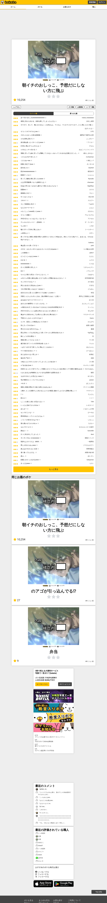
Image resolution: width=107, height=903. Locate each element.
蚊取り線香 (90, 325)
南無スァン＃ (89, 438)
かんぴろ (91, 322)
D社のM (91, 197)
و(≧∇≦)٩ (91, 332)
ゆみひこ (40, 842)
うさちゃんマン (88, 267)
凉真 (92, 358)
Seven (39, 855)
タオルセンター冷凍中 (86, 427)
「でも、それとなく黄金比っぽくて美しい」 (51, 823)
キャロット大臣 (88, 365)
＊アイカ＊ (90, 142)
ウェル (91, 343)
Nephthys (90, 186)
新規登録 (92, 2)
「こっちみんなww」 (43, 797)
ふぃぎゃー (90, 139)
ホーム (13, 7)
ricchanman (90, 157)
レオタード (90, 405)
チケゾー (40, 852)
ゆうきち (91, 376)
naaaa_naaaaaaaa (88, 117)
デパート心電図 (88, 387)
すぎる (91, 285)
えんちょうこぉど (88, 303)
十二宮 (91, 340)
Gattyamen (90, 460)
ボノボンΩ (90, 164)
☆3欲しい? (90, 160)
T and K (91, 204)
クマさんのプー (88, 445)
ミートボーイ (89, 229)
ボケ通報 (71, 107)
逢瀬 (92, 329)
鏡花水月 (91, 171)
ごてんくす (90, 271)
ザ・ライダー (89, 222)
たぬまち (91, 274)
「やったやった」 (42, 813)
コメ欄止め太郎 (88, 249)
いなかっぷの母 (88, 409)
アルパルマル (89, 215)
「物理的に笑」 (42, 789)
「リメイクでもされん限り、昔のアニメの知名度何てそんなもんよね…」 (53, 793)
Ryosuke (91, 179)
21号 (92, 131)
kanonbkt (91, 431)
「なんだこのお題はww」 (45, 800)
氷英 (38, 836)
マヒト (91, 193)
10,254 (19, 99)
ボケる (40, 7)
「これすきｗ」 (42, 810)
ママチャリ (90, 391)
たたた (91, 256)
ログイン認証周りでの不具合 (53, 749)
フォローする (42, 874)
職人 (94, 7)
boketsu (91, 242)
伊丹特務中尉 (89, 278)
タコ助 (91, 362)
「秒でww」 (41, 807)
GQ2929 (91, 168)
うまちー (91, 423)
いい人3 (91, 416)
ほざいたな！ (89, 128)
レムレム (91, 175)
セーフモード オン (42, 684)
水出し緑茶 (90, 121)
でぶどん (91, 394)
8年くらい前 (89, 100)
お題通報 (80, 107)
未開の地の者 (89, 452)
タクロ (91, 189)
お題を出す (67, 7)
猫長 (92, 372)
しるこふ (91, 420)
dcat (92, 434)
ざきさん (91, 211)
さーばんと (90, 351)
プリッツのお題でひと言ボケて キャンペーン (53, 736)
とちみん (91, 289)
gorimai (39, 858)
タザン (91, 233)
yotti (92, 245)
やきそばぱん (89, 369)
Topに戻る (98, 892)
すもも (91, 146)
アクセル (91, 218)
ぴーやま (91, 412)
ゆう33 (91, 300)
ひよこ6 (39, 861)
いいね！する (42, 872)
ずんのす (91, 311)
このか (91, 226)
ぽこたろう (90, 383)
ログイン (102, 2)
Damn (92, 318)
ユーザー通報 (90, 107)
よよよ (91, 208)
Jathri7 (91, 253)
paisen (91, 380)
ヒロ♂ (92, 463)
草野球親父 (90, 449)
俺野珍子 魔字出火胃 (87, 135)
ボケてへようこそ (64, 684)
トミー (91, 398)
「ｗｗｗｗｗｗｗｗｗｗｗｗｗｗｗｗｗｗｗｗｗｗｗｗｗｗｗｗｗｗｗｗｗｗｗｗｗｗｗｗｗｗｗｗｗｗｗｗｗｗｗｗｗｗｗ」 (53, 818)
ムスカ (91, 260)
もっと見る (53, 469)
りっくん (91, 307)
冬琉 (92, 293)
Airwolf (39, 846)
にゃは (91, 264)
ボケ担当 (91, 282)
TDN (92, 401)
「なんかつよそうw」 (44, 803)
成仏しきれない (88, 153)
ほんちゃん (90, 347)
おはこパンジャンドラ (86, 149)
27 (16, 600)
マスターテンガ (88, 314)
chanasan (90, 182)
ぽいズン (91, 456)
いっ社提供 (40, 833)
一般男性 (91, 441)
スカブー (91, 200)
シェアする (16, 107)
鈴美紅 (91, 354)
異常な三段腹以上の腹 (86, 296)
